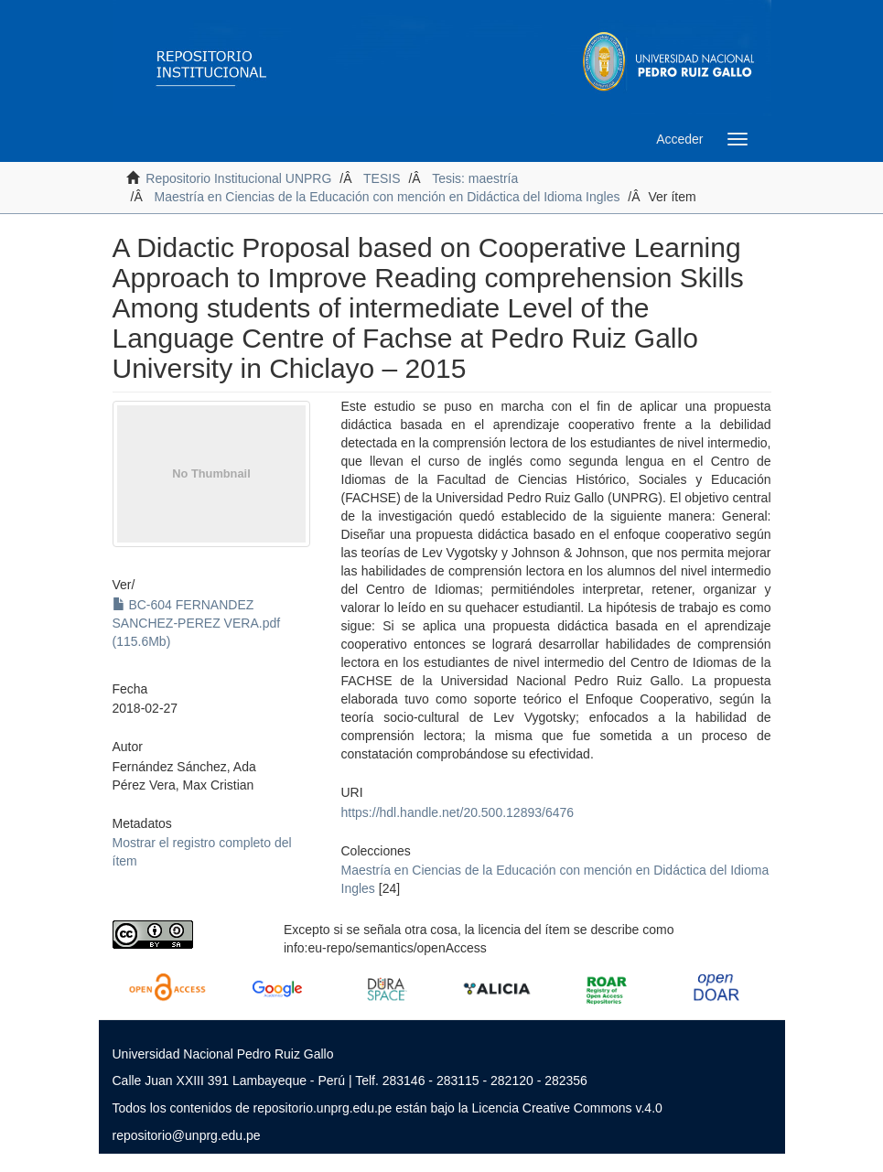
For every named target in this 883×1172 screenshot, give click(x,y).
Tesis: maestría (475, 178)
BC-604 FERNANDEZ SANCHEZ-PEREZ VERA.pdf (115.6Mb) (197, 623)
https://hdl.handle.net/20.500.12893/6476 (458, 812)
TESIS (381, 178)
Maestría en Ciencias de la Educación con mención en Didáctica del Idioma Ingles (387, 196)
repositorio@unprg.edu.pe (187, 1135)
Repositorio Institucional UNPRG (238, 178)
